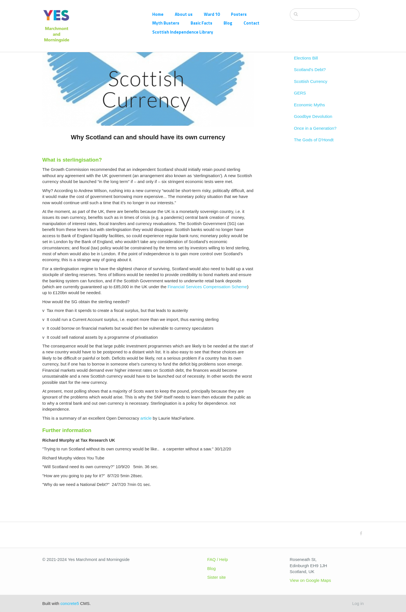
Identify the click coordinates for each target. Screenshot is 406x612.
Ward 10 (212, 14)
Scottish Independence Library (182, 32)
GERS (300, 119)
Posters (239, 14)
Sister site (216, 577)
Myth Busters (165, 23)
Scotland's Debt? (310, 96)
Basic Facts (201, 23)
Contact (251, 23)
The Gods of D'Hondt (314, 166)
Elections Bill (306, 84)
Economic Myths (309, 131)
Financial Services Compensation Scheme (207, 286)
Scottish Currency (310, 107)
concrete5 (69, 603)
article (146, 418)
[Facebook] (361, 533)
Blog (228, 23)
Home (158, 14)
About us (184, 14)
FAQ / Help (217, 559)
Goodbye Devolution (313, 142)
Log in (358, 603)
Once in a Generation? (315, 154)
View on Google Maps (310, 580)
